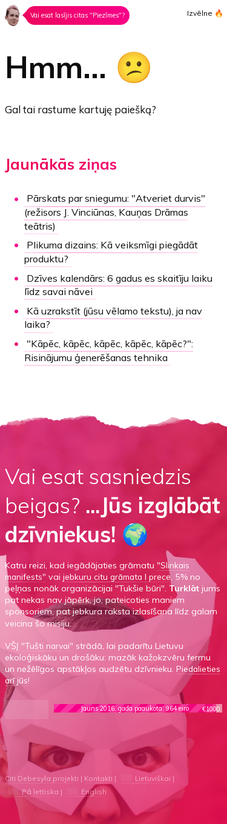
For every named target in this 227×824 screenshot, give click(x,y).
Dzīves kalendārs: (123, 283)
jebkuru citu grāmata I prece (121, 575)
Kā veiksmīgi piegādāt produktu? (115, 251)
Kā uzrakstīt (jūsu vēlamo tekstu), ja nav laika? (117, 316)
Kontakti (100, 776)
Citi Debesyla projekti (43, 776)
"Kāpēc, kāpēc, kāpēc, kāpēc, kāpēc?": (113, 348)
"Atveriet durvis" (121, 212)
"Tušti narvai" (48, 644)
